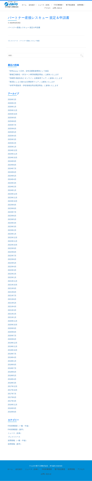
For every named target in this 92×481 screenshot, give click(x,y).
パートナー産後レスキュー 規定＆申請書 (24, 27)
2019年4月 (12, 357)
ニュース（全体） (44, 5)
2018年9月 (12, 365)
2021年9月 (12, 288)
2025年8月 (12, 121)
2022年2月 (12, 274)
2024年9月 (12, 161)
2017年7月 (12, 394)
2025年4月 (12, 136)
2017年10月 (12, 390)
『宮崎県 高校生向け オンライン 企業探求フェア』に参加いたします (35, 78)
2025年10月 (12, 114)
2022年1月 (12, 277)
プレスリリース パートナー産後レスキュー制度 (24, 41)
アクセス (47, 8)
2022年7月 (12, 256)
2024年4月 (12, 179)
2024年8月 (12, 165)
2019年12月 (12, 343)
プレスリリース (14, 437)
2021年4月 (12, 306)
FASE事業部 (58, 5)
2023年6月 (12, 216)
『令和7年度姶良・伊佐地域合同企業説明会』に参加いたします (33, 85)
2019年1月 (12, 361)
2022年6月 (12, 259)
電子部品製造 (70, 5)
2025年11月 (12, 110)
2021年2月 (12, 314)
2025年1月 (12, 147)
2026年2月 (12, 103)
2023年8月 (12, 208)
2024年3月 (12, 183)
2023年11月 (12, 198)
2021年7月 (12, 296)
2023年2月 (12, 230)
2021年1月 (12, 317)
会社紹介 (32, 5)
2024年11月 (12, 154)
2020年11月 (12, 321)
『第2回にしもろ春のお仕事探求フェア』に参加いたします (31, 82)
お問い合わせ (57, 8)
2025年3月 (12, 139)
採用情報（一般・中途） (17, 440)
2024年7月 (12, 168)
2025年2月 (12, 143)
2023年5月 (12, 219)
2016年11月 (12, 405)
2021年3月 (12, 310)
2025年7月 (12, 125)
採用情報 (80, 5)
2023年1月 (12, 234)
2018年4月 (12, 379)
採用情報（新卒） (15, 444)
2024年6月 (12, 172)
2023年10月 (12, 201)
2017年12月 (12, 386)
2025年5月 (12, 132)
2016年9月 (12, 408)
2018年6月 (12, 372)
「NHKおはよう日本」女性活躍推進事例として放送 (28, 71)
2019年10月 (12, 350)
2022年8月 (12, 252)
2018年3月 (12, 383)
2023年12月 (12, 194)
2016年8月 (12, 412)
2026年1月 (12, 107)
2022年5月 (12, 263)
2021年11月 (12, 281)
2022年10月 (12, 245)
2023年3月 (12, 227)
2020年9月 (12, 328)
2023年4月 (12, 223)
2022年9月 (12, 248)
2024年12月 (12, 150)
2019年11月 (12, 346)
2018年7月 (12, 368)
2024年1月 (12, 190)
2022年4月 (12, 267)
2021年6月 (12, 299)
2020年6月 (12, 339)
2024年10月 (12, 157)
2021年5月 (12, 303)
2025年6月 (12, 129)
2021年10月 (12, 285)
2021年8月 (12, 292)
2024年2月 (12, 187)
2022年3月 (12, 270)
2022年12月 (12, 237)
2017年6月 (12, 397)
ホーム (24, 5)
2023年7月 (12, 212)
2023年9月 (12, 205)
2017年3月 (12, 401)
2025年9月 (12, 118)
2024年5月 (12, 176)
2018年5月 (12, 375)
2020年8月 (12, 332)
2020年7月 (12, 336)
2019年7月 (12, 354)
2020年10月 (12, 325)
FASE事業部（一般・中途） (19, 426)
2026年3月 (12, 99)
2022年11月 (12, 241)
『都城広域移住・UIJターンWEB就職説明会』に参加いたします (33, 74)
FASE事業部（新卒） (16, 429)
